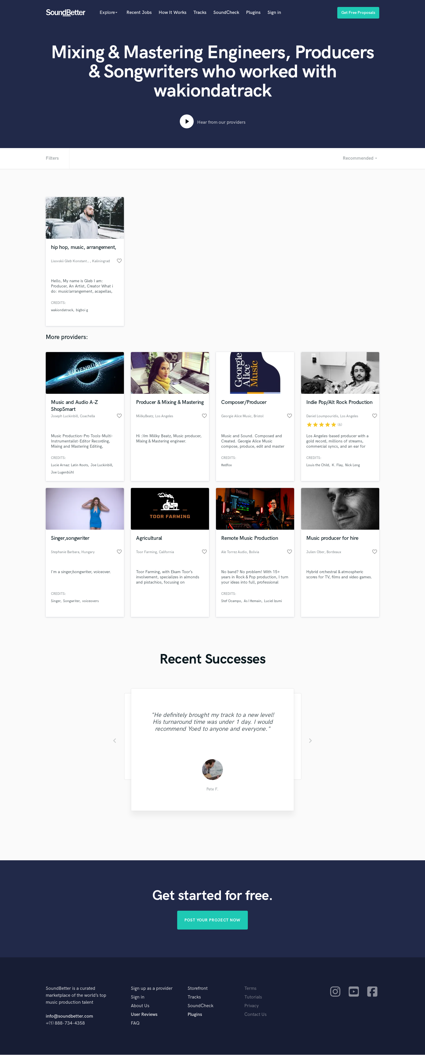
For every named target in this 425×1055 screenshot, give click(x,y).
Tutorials (253, 997)
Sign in (274, 12)
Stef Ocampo (231, 601)
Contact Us (255, 1015)
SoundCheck (226, 12)
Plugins (253, 12)
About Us (140, 1006)
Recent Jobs (139, 12)
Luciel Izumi (273, 601)
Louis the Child (317, 465)
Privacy (251, 1006)
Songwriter (71, 601)
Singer (56, 601)
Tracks (199, 12)
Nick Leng (352, 465)
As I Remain (252, 601)
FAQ (135, 1023)
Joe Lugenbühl (62, 472)
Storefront (198, 989)
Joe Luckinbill (101, 465)
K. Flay (337, 465)
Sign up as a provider (152, 989)
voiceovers (90, 601)
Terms (250, 989)
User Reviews (144, 1015)
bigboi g (82, 310)
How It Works (172, 12)
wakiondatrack (62, 310)
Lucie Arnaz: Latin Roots (69, 465)
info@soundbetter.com (69, 1016)
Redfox (226, 465)
